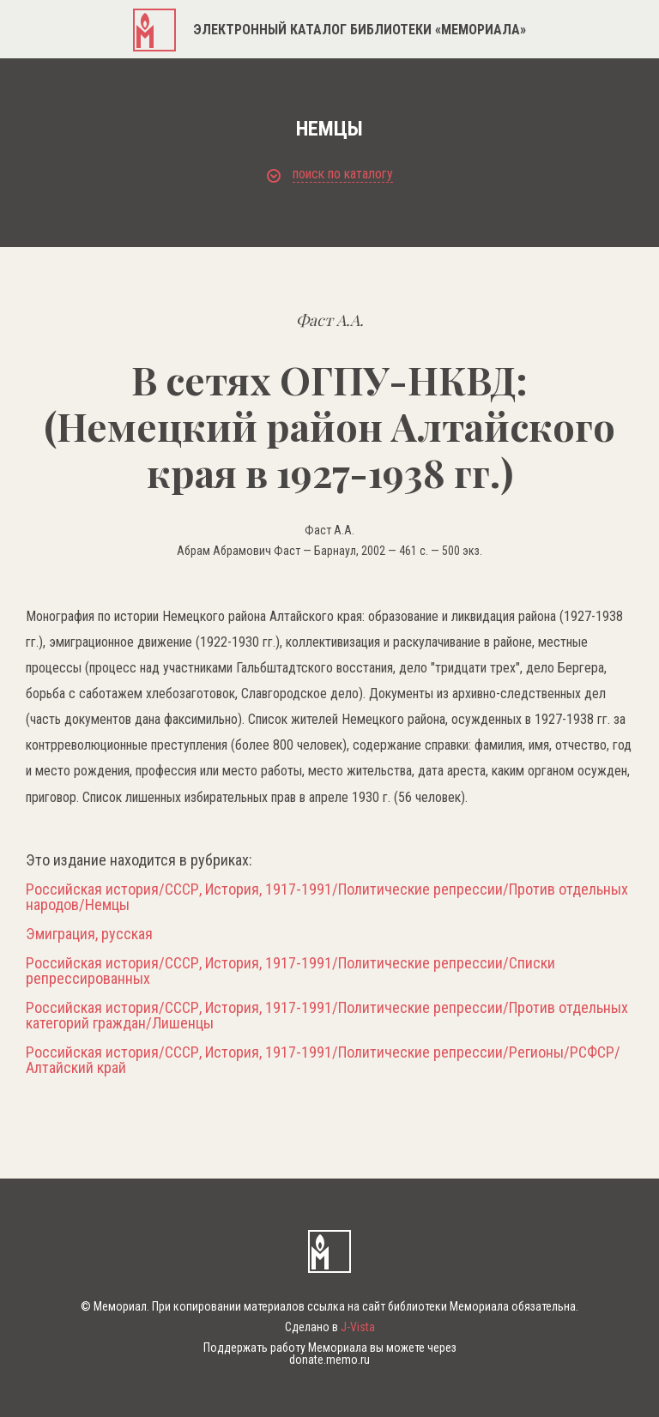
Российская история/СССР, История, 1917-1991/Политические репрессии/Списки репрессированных (290, 971)
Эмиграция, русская (89, 934)
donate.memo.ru (329, 1360)
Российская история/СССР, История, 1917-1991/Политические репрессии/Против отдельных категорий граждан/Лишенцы (327, 1015)
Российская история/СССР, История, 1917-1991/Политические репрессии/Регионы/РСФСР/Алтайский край (323, 1060)
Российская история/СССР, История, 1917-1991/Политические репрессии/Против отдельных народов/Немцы (327, 897)
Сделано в (330, 1327)
